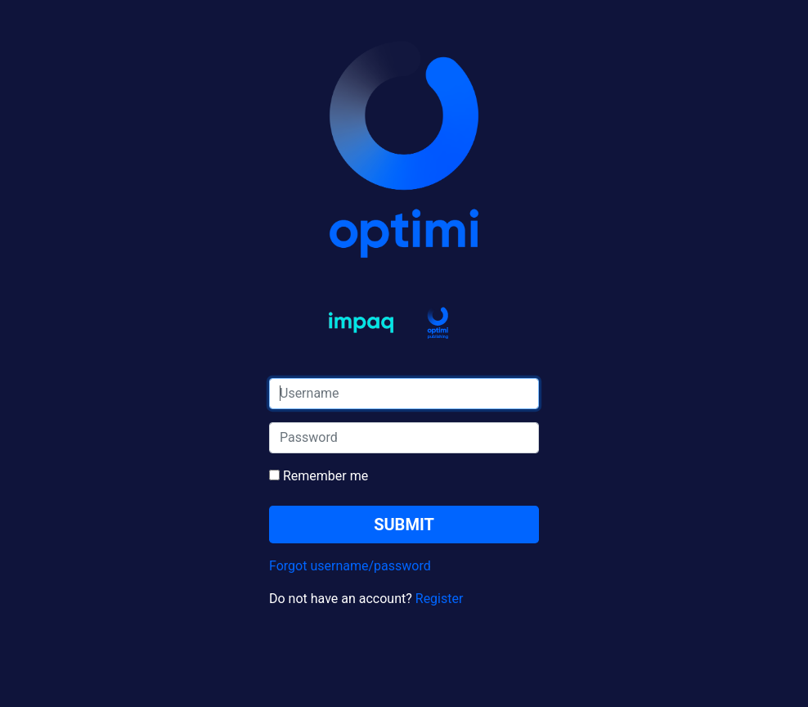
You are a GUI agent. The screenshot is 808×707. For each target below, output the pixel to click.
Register (439, 598)
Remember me (318, 476)
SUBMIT (404, 524)
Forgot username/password (350, 566)
